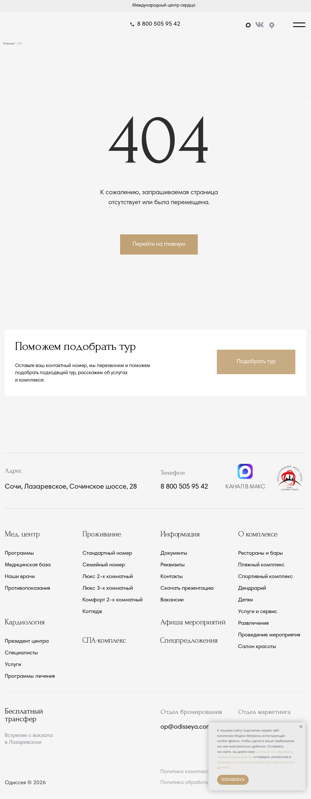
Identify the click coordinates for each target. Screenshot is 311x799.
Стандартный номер (107, 553)
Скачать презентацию (187, 588)
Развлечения (253, 623)
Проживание (102, 534)
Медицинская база (28, 565)
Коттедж (92, 611)
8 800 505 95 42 (158, 24)
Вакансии (172, 600)
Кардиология (25, 622)
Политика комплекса (186, 772)
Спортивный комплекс (265, 576)
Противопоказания (27, 588)
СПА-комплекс (104, 640)
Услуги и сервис (257, 611)
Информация (180, 534)
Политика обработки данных (195, 782)
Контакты (171, 576)
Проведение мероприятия (269, 635)
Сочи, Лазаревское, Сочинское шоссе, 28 (71, 487)
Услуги (13, 664)
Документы (173, 553)
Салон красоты (257, 647)
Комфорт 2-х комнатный (113, 600)
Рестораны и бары (260, 553)
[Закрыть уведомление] (301, 727)
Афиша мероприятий (192, 622)
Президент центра (27, 641)
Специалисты (21, 653)
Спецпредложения (189, 640)
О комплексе (258, 534)
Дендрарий (252, 588)
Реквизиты (172, 565)
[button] (256, 362)
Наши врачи (20, 576)
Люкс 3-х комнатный (108, 588)
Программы (19, 553)
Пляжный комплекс (261, 565)
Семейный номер (104, 565)
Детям (245, 600)
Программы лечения (30, 676)
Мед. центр (22, 534)
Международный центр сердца (163, 5)
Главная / (9, 43)
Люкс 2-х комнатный (108, 576)
